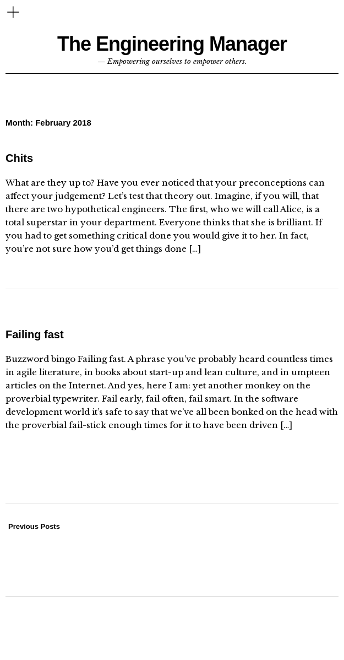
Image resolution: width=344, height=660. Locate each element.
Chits (19, 158)
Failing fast (35, 334)
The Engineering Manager (172, 44)
